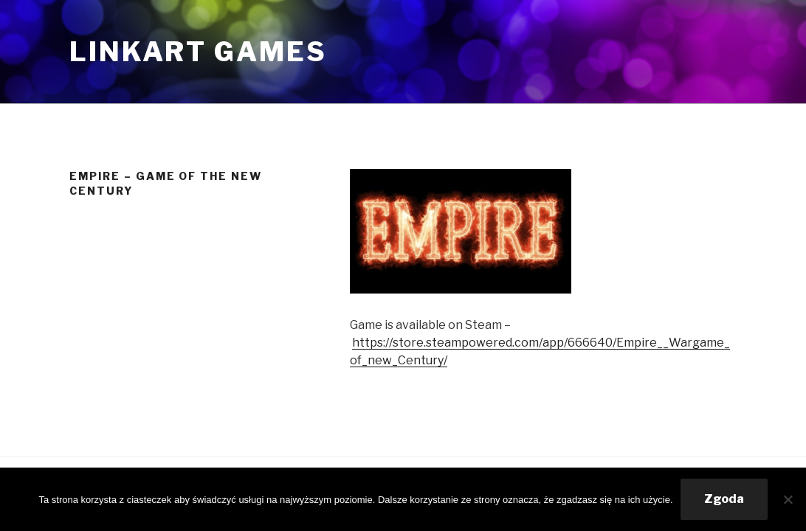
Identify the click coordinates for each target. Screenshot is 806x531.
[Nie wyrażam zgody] (787, 499)
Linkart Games (197, 51)
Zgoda (724, 499)
